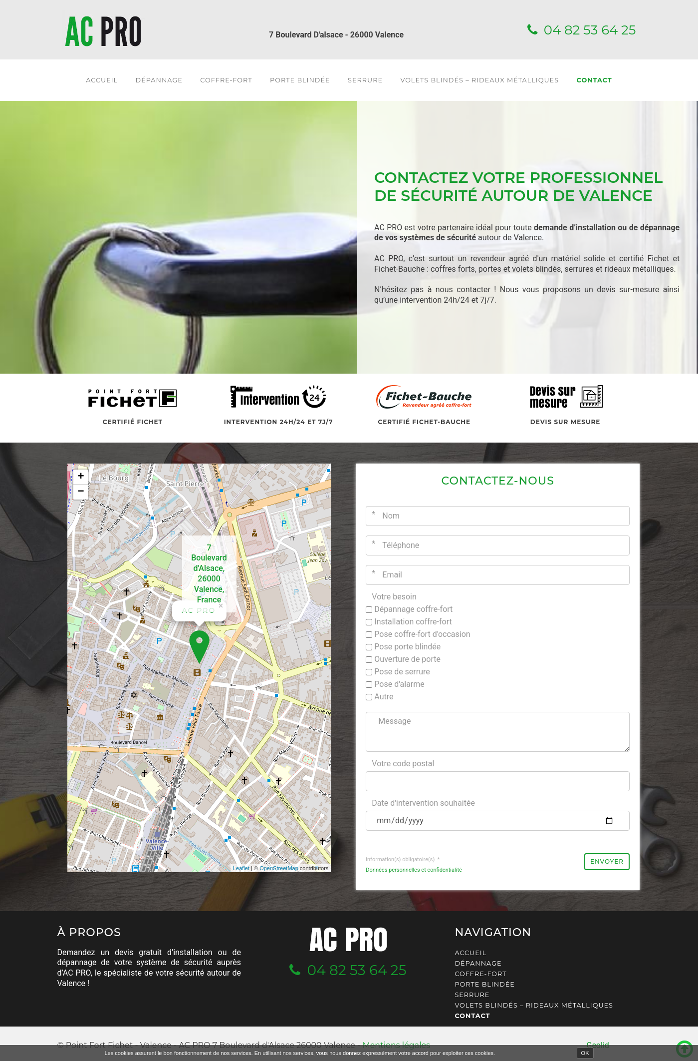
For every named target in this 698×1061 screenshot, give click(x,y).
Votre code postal (403, 763)
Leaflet (241, 868)
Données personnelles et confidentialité (414, 870)
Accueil (102, 80)
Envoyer (607, 861)
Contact (594, 80)
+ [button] (80, 477)
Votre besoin (394, 596)
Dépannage (159, 80)
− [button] (80, 492)
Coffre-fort (226, 80)
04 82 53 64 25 (590, 30)
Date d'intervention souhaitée (423, 803)
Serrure (365, 80)
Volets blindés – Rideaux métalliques (479, 80)
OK (585, 1053)
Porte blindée (300, 80)
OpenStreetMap (278, 868)
